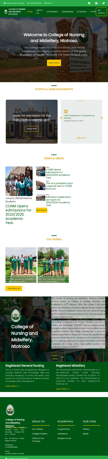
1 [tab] (80, 130)
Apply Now (32, 128)
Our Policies (37, 429)
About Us (39, 11)
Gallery (86, 429)
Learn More (54, 62)
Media (85, 433)
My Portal (101, 11)
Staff (93, 11)
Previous (61, 118)
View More (41, 210)
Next (102, 118)
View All (81, 138)
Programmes (63, 429)
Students (82, 11)
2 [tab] (84, 130)
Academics (52, 11)
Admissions (67, 11)
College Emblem (39, 433)
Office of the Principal (38, 440)
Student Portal (64, 438)
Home (30, 11)
